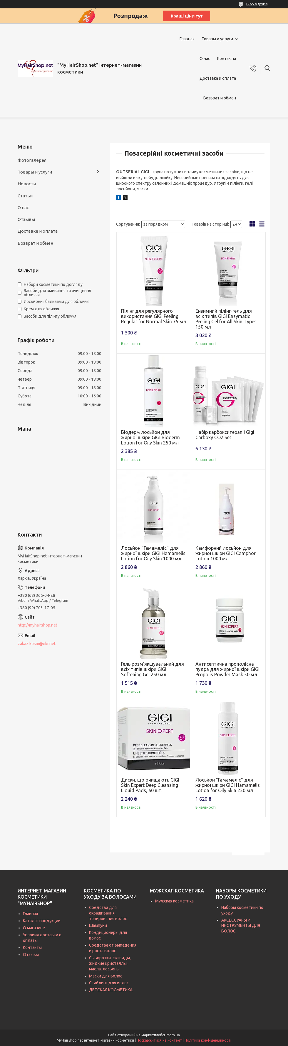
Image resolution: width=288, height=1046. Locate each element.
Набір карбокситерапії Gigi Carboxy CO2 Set (224, 434)
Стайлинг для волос (109, 982)
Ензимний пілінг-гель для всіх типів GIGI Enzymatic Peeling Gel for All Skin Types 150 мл (226, 318)
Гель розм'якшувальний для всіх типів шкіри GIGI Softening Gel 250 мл (152, 669)
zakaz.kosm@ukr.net (37, 643)
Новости (27, 183)
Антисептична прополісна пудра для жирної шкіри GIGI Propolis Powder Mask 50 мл (227, 669)
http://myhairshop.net (37, 625)
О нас (205, 58)
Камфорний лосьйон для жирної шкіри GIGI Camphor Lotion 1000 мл (225, 553)
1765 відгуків (256, 4)
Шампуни (98, 925)
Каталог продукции (42, 920)
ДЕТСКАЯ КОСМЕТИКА (111, 989)
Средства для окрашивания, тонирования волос (108, 913)
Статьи (25, 195)
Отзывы (26, 219)
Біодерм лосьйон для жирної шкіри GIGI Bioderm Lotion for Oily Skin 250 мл (150, 437)
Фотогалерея (32, 160)
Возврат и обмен (219, 98)
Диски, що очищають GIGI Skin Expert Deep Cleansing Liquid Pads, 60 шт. (150, 785)
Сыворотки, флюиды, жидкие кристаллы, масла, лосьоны (110, 963)
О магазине (34, 927)
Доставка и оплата (218, 78)
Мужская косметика (174, 901)
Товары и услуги (217, 38)
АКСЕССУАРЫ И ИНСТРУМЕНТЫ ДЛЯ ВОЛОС (240, 926)
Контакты (226, 58)
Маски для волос (105, 976)
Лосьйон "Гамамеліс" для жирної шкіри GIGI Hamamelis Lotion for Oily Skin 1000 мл (153, 553)
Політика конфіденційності (208, 1040)
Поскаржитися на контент (159, 1040)
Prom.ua (173, 1035)
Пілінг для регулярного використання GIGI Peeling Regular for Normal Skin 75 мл (153, 316)
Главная (187, 38)
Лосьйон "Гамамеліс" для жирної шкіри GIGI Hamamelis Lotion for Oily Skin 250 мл (227, 785)
